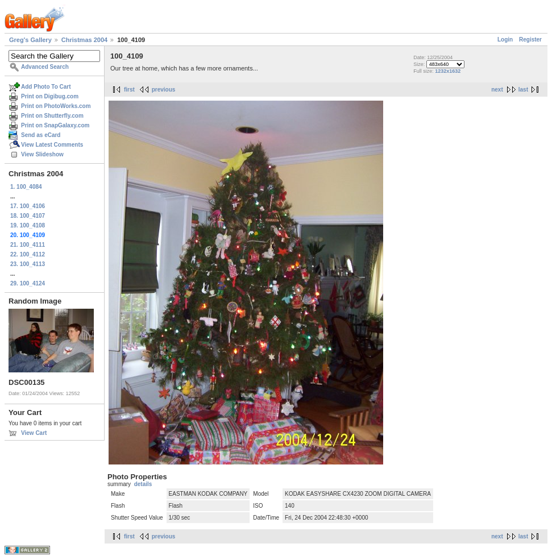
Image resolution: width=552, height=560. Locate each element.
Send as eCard (40, 135)
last (523, 89)
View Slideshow (42, 154)
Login (505, 39)
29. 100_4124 (27, 283)
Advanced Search (45, 67)
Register (530, 39)
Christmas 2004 (84, 39)
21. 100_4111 (27, 245)
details (143, 484)
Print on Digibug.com (49, 96)
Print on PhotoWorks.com (56, 106)
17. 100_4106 (27, 206)
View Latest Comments (52, 145)
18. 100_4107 (27, 216)
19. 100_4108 (27, 225)
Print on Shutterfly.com (52, 116)
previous (164, 89)
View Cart (34, 433)
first (129, 89)
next (497, 89)
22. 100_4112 (27, 254)
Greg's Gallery (30, 39)
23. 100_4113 (27, 264)
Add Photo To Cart (46, 87)
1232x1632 (447, 71)
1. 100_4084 (26, 187)
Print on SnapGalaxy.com (55, 125)
